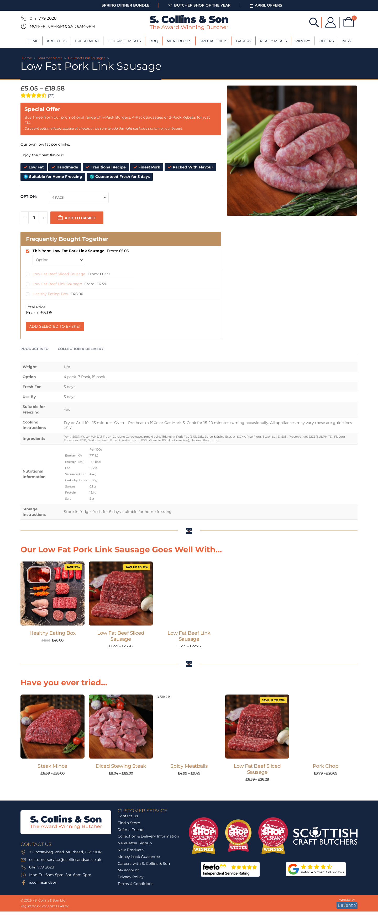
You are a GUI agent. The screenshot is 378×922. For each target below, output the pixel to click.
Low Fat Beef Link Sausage (58, 284)
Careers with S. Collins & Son (144, 863)
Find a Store (129, 822)
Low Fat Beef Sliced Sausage (59, 274)
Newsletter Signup (135, 843)
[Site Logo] (189, 22)
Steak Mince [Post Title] (52, 766)
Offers (326, 41)
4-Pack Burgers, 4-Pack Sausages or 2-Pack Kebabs (149, 117)
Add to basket (80, 218)
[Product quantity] (34, 217)
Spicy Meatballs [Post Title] (189, 766)
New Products (131, 849)
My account (128, 870)
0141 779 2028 (43, 18)
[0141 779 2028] (23, 18)
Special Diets (214, 41)
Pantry (302, 41)
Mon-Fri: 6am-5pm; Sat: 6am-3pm (62, 26)
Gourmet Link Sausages (86, 58)
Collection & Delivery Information (148, 836)
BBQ (153, 41)
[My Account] (330, 22)
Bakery (243, 41)
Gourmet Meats (124, 41)
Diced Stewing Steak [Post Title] (121, 766)
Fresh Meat (87, 41)
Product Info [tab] (34, 349)
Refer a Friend (130, 829)
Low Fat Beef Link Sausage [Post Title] (189, 636)
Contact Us (128, 816)
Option (28, 196)
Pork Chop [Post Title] (326, 766)
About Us (57, 41)
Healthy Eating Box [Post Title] (52, 633)
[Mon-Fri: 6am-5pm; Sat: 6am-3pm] (23, 26)
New (347, 41)
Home (32, 41)
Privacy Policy (131, 877)
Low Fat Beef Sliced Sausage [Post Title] (120, 636)
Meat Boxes (179, 41)
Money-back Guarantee (139, 856)
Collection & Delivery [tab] (81, 349)
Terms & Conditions (135, 883)
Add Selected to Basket (55, 326)
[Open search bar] (314, 22)
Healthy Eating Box (51, 294)
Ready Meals (273, 41)
